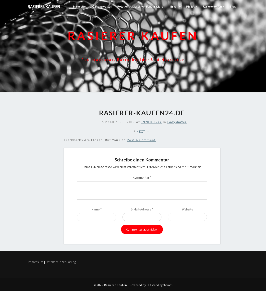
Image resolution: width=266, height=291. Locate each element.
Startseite (79, 6)
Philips (191, 6)
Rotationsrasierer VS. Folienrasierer (141, 6)
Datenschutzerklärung (61, 262)
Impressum (35, 262)
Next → (143, 131)
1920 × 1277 (151, 122)
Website (187, 209)
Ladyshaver (177, 122)
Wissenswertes (101, 6)
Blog (233, 6)
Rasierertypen (213, 6)
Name (96, 209)
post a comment (141, 140)
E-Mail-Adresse (142, 209)
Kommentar (141, 177)
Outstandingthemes (160, 285)
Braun (175, 6)
